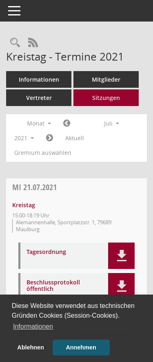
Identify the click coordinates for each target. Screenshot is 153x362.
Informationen (39, 79)
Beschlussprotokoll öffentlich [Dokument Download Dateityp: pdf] (53, 286)
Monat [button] (39, 123)
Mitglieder (106, 79)
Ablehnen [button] (30, 347)
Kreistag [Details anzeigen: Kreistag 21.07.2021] (23, 205)
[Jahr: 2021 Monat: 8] (49, 138)
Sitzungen (106, 98)
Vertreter (39, 98)
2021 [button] (24, 138)
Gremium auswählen (42, 152)
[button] (121, 256)
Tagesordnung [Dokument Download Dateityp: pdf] (46, 252)
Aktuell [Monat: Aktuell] (74, 138)
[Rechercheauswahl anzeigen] (15, 43)
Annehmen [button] (81, 347)
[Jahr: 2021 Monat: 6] (66, 123)
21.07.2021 (34, 187)
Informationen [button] (33, 326)
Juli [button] (111, 123)
